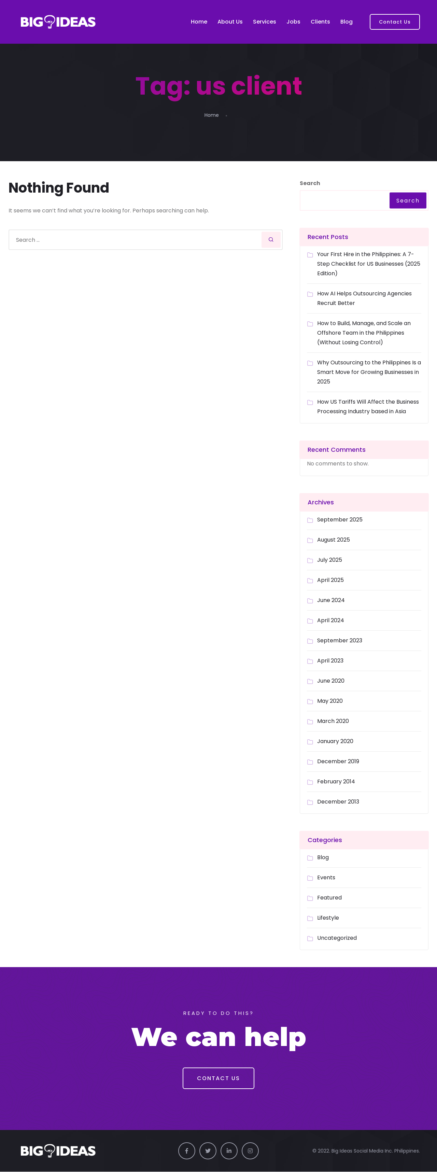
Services (264, 22)
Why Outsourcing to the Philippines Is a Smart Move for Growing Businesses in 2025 (369, 372)
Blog (346, 22)
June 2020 (330, 681)
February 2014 (336, 781)
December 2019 (338, 761)
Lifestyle (328, 918)
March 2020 (333, 721)
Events (326, 877)
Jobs (293, 22)
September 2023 (339, 640)
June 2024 (331, 600)
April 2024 (330, 620)
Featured (329, 898)
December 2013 (338, 802)
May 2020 (330, 701)
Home (199, 22)
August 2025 (333, 540)
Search (310, 183)
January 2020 (335, 741)
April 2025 (330, 580)
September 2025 (340, 520)
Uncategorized (337, 938)
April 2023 (330, 661)
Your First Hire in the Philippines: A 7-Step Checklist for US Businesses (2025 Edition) (368, 263)
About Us (230, 22)
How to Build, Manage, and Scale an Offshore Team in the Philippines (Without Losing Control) (364, 332)
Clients (320, 22)
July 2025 (329, 560)
